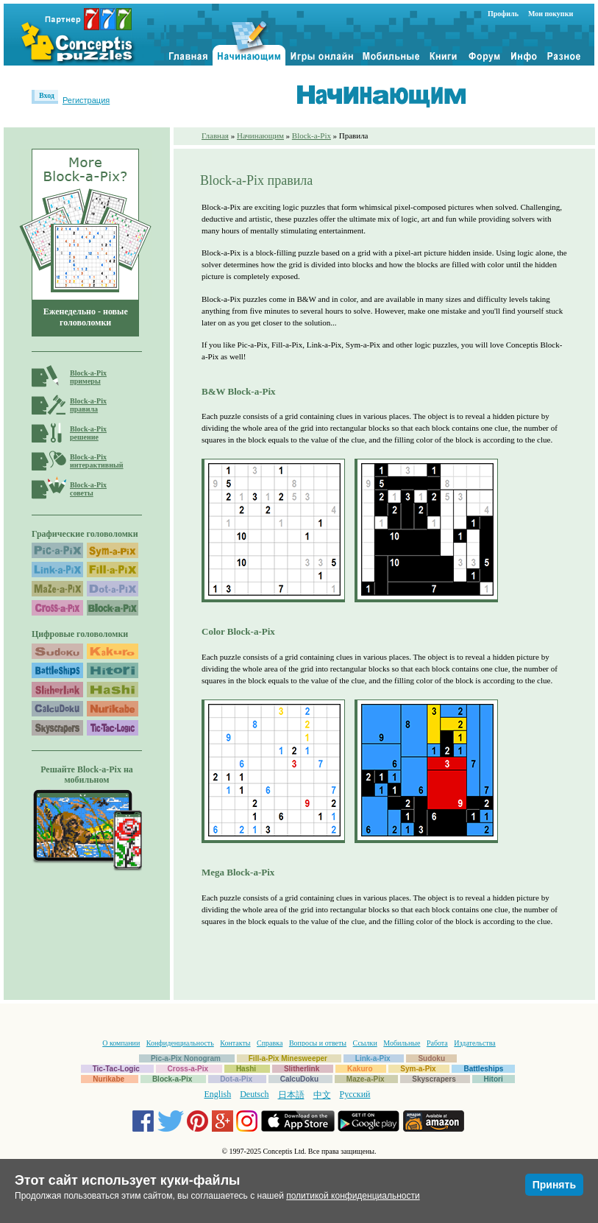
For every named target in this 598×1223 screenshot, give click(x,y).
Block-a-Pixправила (88, 405)
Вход (46, 95)
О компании (121, 1043)
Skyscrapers (434, 1079)
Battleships (483, 1069)
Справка (269, 1043)
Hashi (246, 1069)
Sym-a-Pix (417, 1069)
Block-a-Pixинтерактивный (97, 461)
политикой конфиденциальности (352, 1196)
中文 (322, 1095)
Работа (437, 1043)
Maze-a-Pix (365, 1079)
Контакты (235, 1043)
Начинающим (260, 135)
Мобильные (401, 1043)
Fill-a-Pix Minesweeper (288, 1058)
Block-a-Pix (311, 135)
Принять (554, 1185)
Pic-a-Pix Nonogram (186, 1058)
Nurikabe (108, 1079)
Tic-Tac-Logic (116, 1069)
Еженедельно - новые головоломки (85, 317)
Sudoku (431, 1058)
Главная (215, 135)
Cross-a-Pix (188, 1069)
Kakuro (359, 1069)
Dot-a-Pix (236, 1079)
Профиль (503, 14)
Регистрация (86, 100)
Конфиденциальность (180, 1043)
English (218, 1094)
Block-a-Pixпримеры (88, 377)
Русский (355, 1094)
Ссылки (365, 1043)
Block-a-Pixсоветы (88, 489)
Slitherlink (301, 1069)
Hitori (493, 1079)
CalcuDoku (299, 1079)
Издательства (474, 1043)
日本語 (291, 1095)
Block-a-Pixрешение (88, 433)
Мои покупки (550, 14)
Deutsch (254, 1094)
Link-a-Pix (373, 1058)
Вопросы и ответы (317, 1043)
